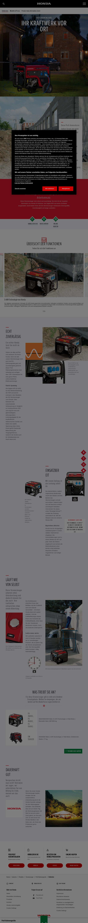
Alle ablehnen (49, 188)
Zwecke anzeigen (20, 188)
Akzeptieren (66, 188)
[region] (44, 162)
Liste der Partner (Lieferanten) (24, 183)
